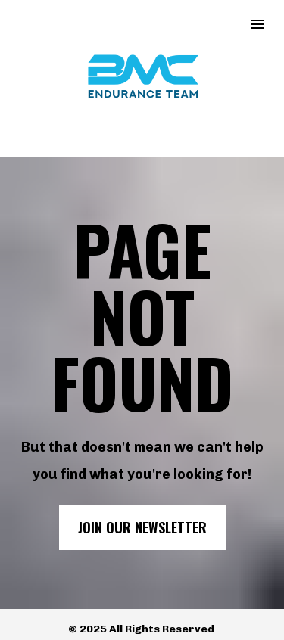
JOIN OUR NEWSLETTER (142, 524)
